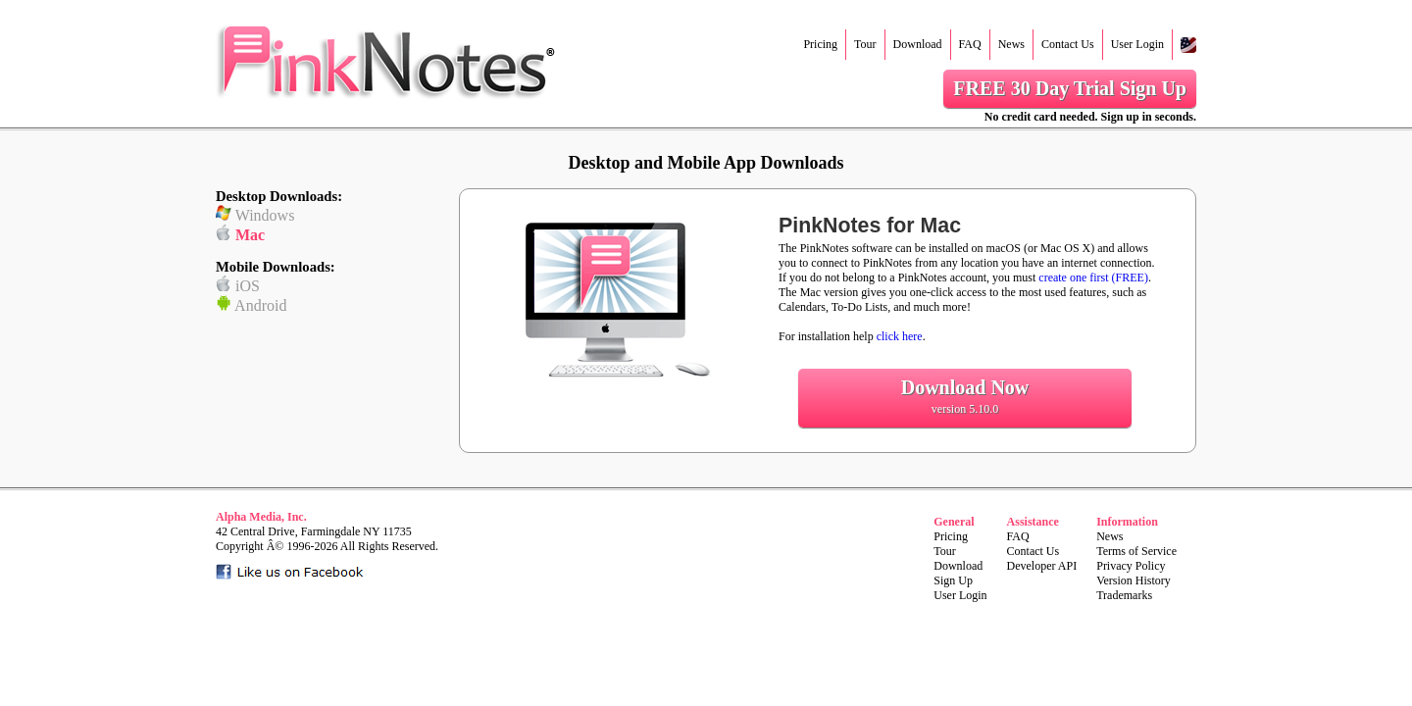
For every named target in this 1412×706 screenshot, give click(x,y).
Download (917, 44)
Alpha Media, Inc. (261, 517)
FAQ (970, 44)
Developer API (1042, 566)
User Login (1137, 44)
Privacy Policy (1130, 566)
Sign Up (953, 580)
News (1011, 44)
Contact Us (1067, 44)
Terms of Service (1136, 551)
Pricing (820, 44)
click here (900, 336)
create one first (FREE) (1093, 277)
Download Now (965, 397)
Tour (865, 44)
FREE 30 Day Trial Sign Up (1069, 88)
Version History (1133, 580)
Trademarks (1124, 595)
